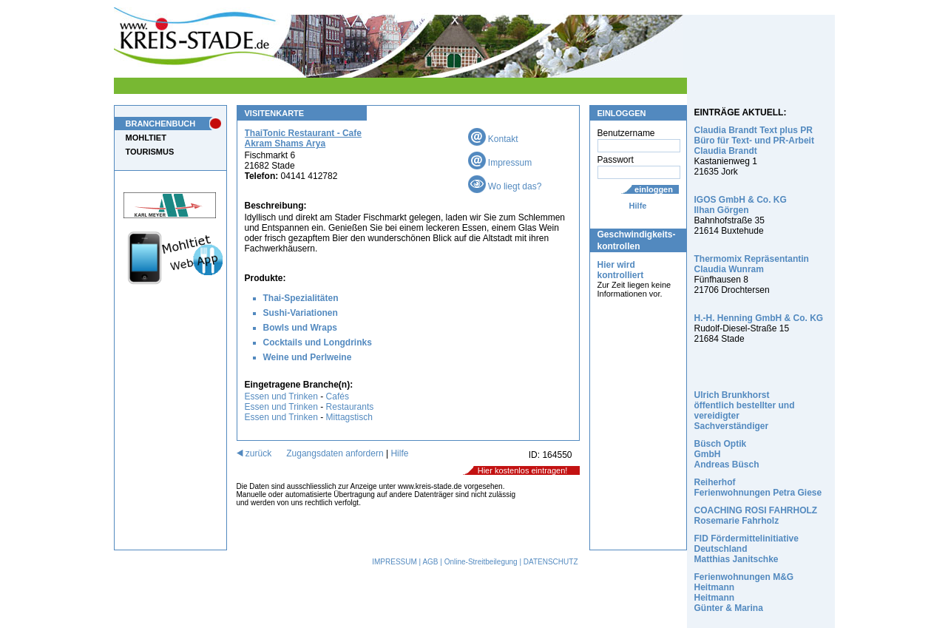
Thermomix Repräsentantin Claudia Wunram (751, 264)
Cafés (337, 396)
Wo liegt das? (505, 186)
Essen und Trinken (281, 396)
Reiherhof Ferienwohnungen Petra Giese (758, 487)
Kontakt (493, 139)
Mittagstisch (349, 417)
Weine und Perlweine (307, 357)
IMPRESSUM (394, 562)
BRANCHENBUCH (161, 123)
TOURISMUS (150, 151)
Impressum (500, 163)
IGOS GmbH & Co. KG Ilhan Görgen (740, 205)
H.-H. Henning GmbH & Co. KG (759, 318)
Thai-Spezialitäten (301, 298)
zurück (254, 453)
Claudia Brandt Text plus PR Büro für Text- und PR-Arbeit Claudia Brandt (754, 140)
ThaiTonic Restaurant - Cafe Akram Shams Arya (303, 138)
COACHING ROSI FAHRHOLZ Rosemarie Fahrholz (756, 515)
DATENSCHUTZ (551, 562)
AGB (430, 562)
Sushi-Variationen (300, 313)
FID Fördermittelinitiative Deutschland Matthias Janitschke (746, 548)
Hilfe (638, 205)
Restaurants (350, 407)
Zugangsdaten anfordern (334, 453)
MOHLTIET (146, 137)
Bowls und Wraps (300, 328)
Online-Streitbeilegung (481, 562)
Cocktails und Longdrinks (317, 342)
